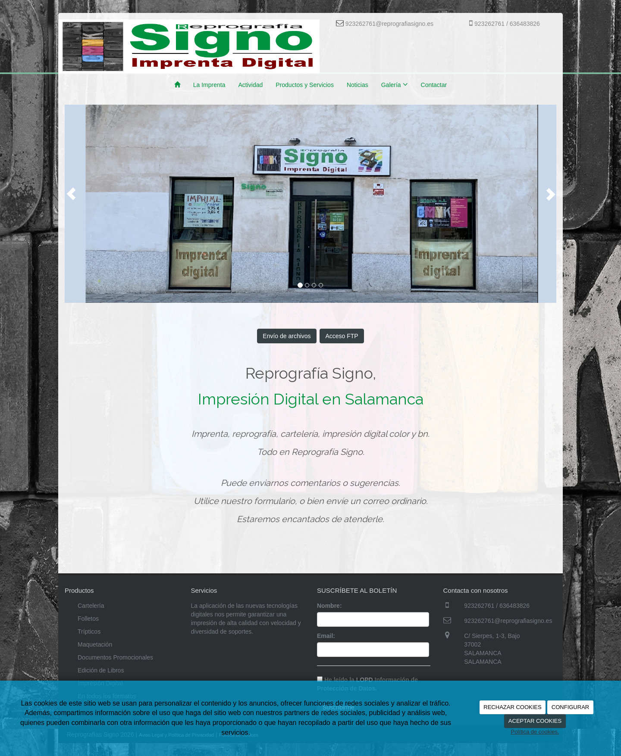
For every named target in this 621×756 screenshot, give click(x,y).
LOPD (364, 679)
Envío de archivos (286, 336)
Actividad (250, 84)
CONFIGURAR (570, 707)
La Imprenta (209, 84)
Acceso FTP (341, 336)
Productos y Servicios (305, 84)
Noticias (357, 84)
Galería (394, 84)
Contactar (434, 84)
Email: (326, 635)
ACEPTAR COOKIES (534, 721)
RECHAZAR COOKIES (512, 707)
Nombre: (329, 605)
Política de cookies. (535, 731)
